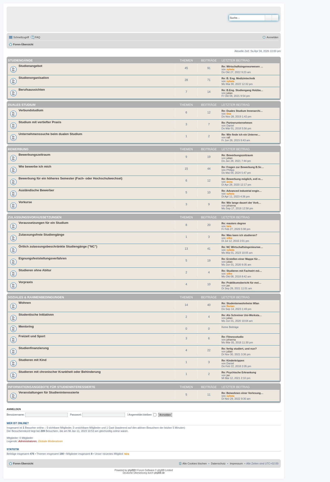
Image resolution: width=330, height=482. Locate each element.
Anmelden (14, 409)
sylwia (230, 69)
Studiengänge (20, 60)
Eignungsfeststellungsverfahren (43, 258)
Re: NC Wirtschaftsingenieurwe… (242, 247)
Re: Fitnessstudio (232, 336)
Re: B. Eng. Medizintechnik (238, 78)
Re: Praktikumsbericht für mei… (241, 282)
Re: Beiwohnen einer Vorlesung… (242, 393)
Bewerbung (18, 149)
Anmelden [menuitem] (272, 37)
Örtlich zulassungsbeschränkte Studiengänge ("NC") (58, 246)
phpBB (131, 470)
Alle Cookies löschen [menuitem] (194, 463)
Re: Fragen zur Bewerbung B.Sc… (243, 167)
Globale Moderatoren (50, 441)
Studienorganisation (34, 78)
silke (229, 238)
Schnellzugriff (21, 37)
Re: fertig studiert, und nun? (239, 348)
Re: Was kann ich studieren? (239, 235)
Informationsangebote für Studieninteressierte (51, 387)
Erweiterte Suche (275, 18)
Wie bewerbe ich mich (35, 166)
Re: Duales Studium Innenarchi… (242, 110)
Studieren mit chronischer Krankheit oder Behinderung (60, 372)
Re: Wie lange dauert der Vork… (241, 202)
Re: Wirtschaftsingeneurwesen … (242, 66)
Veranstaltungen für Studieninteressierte (49, 392)
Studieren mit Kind (32, 360)
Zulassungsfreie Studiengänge (41, 234)
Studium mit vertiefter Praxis (40, 122)
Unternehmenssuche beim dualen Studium (50, 134)
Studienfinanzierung (34, 348)
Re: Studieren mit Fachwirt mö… (242, 270)
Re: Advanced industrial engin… (242, 190)
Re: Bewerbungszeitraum (237, 155)
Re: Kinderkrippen (233, 360)
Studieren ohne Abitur (35, 270)
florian (231, 306)
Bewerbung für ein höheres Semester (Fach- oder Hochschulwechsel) (70, 178)
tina (229, 113)
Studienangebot (30, 66)
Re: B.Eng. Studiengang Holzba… (242, 90)
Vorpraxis (26, 282)
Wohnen (25, 302)
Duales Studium (21, 105)
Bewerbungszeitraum (34, 154)
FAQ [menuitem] (37, 37)
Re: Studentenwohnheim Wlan (240, 303)
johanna (231, 205)
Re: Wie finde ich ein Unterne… (241, 134)
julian (230, 93)
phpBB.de (159, 473)
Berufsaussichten (32, 89)
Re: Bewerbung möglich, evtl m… (242, 179)
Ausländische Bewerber (36, 190)
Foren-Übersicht (23, 44)
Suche (268, 18)
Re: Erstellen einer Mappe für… (241, 258)
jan (228, 285)
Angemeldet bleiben (142, 414)
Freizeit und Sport (32, 336)
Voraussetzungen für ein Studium (43, 223)
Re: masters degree (234, 223)
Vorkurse (25, 202)
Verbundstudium (31, 110)
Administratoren (27, 441)
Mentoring (26, 326)
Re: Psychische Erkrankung (239, 372)
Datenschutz (218, 463)
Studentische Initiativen (36, 314)
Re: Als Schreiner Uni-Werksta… (242, 315)
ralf (228, 137)
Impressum (236, 463)
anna (230, 181)
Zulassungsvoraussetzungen (34, 217)
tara (229, 226)
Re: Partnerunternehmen (237, 122)
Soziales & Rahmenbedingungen (36, 297)
